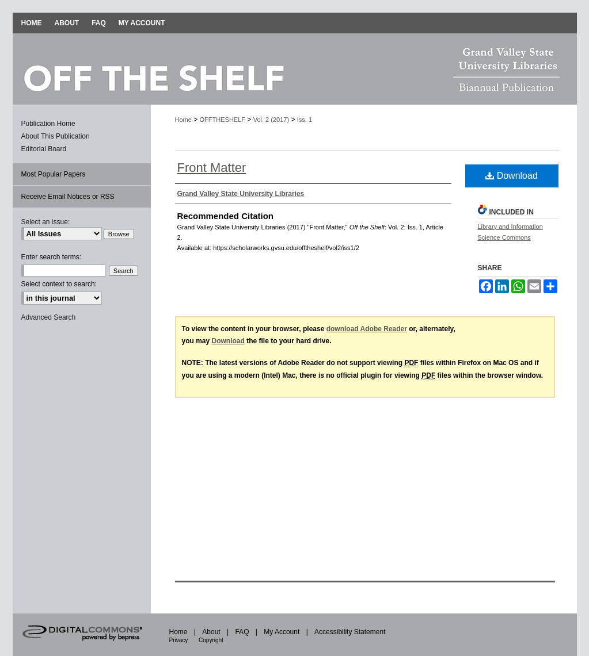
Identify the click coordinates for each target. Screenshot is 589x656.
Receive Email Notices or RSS (68, 197)
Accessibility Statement (349, 632)
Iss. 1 (304, 119)
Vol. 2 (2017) (271, 119)
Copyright (211, 640)
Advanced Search (48, 317)
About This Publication (55, 136)
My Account (282, 632)
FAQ (242, 632)
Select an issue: (45, 222)
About (212, 632)
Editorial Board (44, 149)
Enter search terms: (51, 257)
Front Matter (211, 167)
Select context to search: (59, 284)
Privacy (179, 640)
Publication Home (48, 124)
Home (183, 119)
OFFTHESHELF (222, 119)
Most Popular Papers (53, 174)
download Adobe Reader (366, 329)
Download (511, 176)
